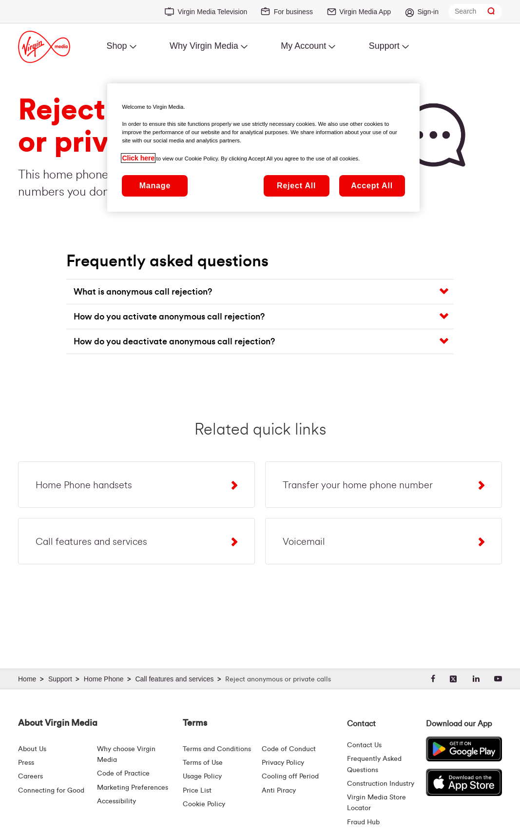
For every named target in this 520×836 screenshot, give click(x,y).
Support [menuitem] (384, 46)
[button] (263, 291)
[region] (263, 147)
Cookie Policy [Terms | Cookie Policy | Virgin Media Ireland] (204, 804)
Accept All (372, 185)
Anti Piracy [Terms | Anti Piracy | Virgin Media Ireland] (279, 790)
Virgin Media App (365, 12)
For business (293, 12)
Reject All (296, 185)
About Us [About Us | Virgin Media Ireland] (32, 749)
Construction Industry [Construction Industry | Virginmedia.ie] (380, 783)
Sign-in (428, 12)
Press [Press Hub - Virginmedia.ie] (26, 762)
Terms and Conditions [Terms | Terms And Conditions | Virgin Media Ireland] (217, 749)
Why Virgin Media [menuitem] (204, 46)
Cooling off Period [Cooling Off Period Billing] (290, 776)
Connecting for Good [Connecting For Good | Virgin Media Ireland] (51, 790)
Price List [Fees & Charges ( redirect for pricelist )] (197, 790)
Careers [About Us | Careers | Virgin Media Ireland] (30, 776)
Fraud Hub (363, 822)
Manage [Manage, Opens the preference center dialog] (155, 185)
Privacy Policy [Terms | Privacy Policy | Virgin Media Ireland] (283, 762)
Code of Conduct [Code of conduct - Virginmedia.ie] (289, 749)
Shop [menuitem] (116, 46)
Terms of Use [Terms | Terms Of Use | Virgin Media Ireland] (203, 762)
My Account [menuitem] (303, 46)
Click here (138, 158)
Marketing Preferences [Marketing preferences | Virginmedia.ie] (132, 787)
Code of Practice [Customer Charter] (123, 773)
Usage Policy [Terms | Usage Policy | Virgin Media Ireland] (202, 776)
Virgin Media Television (213, 12)
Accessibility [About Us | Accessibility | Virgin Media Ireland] (116, 801)
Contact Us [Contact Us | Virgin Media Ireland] (364, 745)
